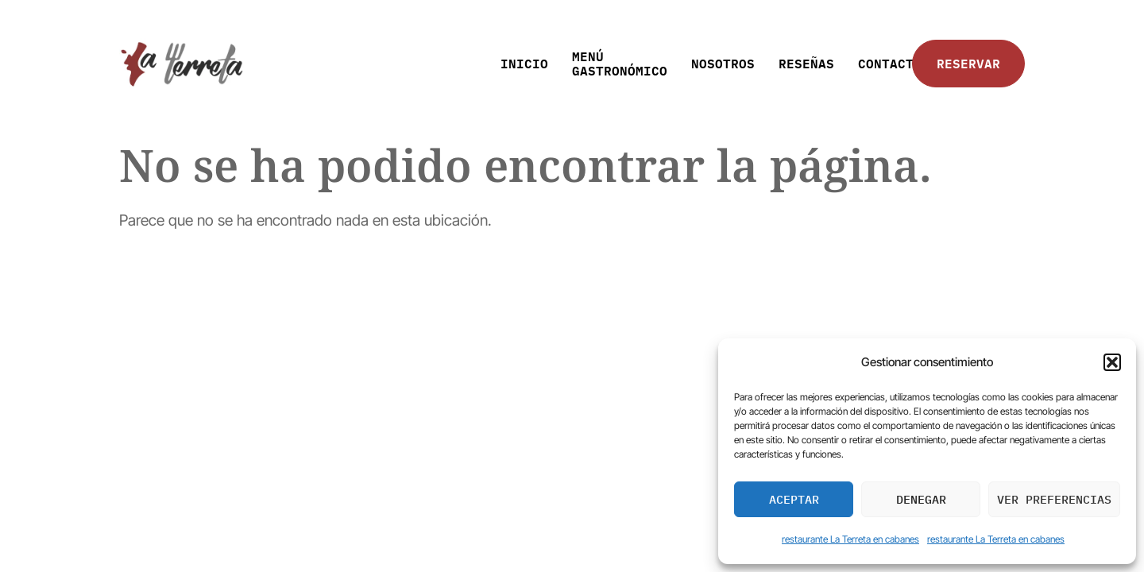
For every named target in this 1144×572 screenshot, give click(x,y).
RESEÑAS (806, 63)
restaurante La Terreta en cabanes (850, 539)
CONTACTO (890, 63)
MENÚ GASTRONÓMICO (619, 63)
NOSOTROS (723, 63)
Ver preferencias (1054, 499)
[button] (1112, 362)
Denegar (921, 499)
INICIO (524, 63)
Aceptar (794, 499)
